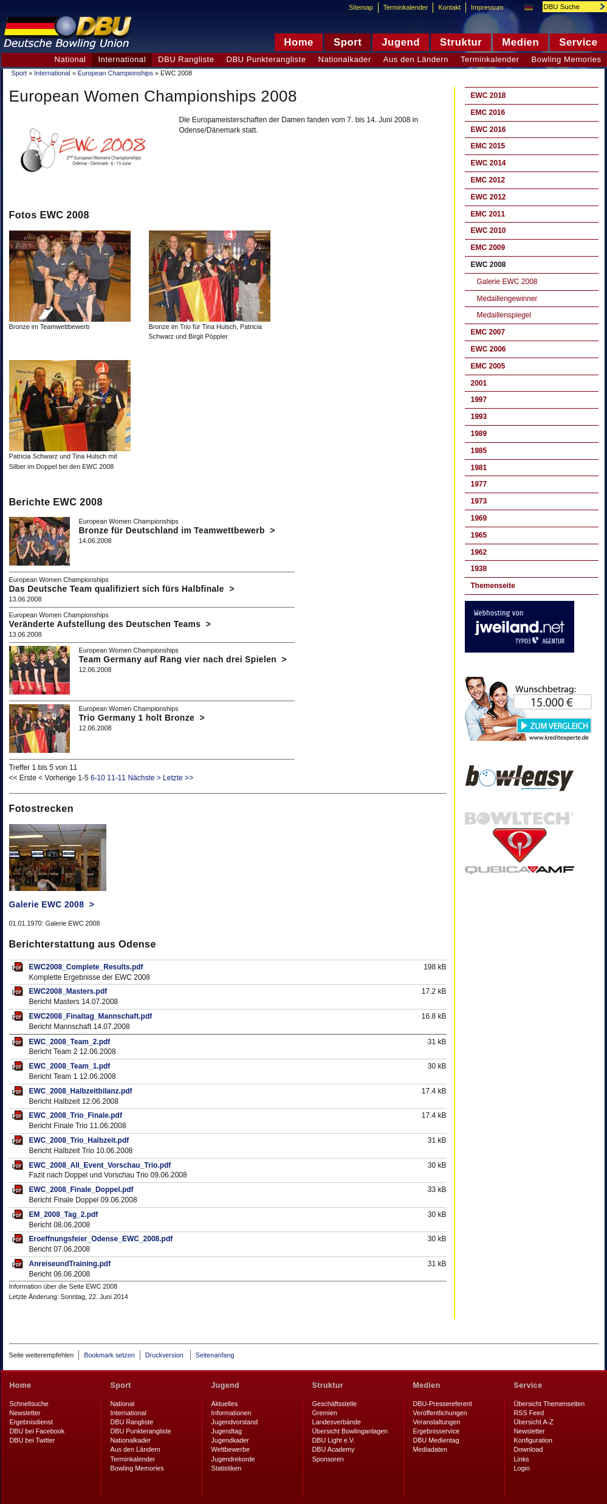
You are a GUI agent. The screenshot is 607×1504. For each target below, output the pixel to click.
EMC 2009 (488, 247)
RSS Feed (529, 1412)
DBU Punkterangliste (266, 59)
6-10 (98, 778)
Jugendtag (226, 1431)
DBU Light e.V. (333, 1440)
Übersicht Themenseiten (549, 1403)
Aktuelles (224, 1403)
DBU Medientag (436, 1440)
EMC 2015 (488, 146)
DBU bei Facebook (37, 1431)
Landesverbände (336, 1422)
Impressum (487, 7)
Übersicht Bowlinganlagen (350, 1431)
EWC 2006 (488, 349)
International (52, 73)
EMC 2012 (488, 180)
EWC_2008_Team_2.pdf (70, 1042)
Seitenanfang (215, 1355)
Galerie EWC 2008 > (52, 904)
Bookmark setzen (109, 1355)
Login (522, 1468)
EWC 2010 (488, 230)
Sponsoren (328, 1459)
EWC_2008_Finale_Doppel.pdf (81, 1189)
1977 (479, 484)
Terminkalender (490, 59)
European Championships (115, 73)
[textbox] (568, 6)
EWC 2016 (488, 129)
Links (521, 1459)
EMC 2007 (488, 332)
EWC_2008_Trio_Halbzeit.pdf (79, 1140)
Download (528, 1449)
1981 (479, 467)
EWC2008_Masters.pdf (68, 991)
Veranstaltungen (437, 1422)
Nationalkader (344, 59)
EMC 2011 (488, 214)
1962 (479, 552)
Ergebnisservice (436, 1431)
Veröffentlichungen (440, 1412)
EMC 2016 (488, 112)
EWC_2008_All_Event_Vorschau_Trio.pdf (100, 1165)
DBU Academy (333, 1449)
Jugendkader (230, 1440)
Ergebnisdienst (31, 1422)
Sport (19, 73)
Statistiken (226, 1468)
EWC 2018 (488, 95)
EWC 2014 (488, 163)
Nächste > (144, 778)
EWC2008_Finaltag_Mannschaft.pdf (91, 1016)
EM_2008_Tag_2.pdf (63, 1214)
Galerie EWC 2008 (507, 281)
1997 (479, 399)
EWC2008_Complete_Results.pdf (86, 967)
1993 (479, 416)
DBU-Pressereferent (442, 1403)
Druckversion (165, 1355)
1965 (479, 535)
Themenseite (493, 585)
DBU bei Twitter (32, 1440)
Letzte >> (178, 778)
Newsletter (25, 1412)
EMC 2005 (488, 366)
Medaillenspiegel (504, 315)
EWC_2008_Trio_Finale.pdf (75, 1115)
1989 (479, 433)
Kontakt (449, 7)
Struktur (327, 1385)
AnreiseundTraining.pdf (70, 1264)
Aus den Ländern (415, 59)
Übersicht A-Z (534, 1422)
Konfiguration (533, 1440)
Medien (427, 1385)
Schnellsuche (29, 1403)
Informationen (231, 1412)
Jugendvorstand (234, 1422)
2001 (479, 383)
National (70, 59)
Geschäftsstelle (334, 1403)
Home (21, 1385)
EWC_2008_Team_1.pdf (70, 1066)
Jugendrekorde (233, 1459)
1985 (479, 450)
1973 (479, 501)
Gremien (324, 1412)
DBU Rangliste (186, 59)
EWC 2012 (488, 197)
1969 (479, 518)
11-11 (116, 778)
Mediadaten (430, 1449)
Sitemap (361, 7)
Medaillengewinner (507, 298)
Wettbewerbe (230, 1449)
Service (528, 1385)
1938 (479, 568)
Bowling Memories (137, 1468)
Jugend (225, 1385)
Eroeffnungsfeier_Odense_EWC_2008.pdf (101, 1239)
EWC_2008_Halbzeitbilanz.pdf (80, 1091)
